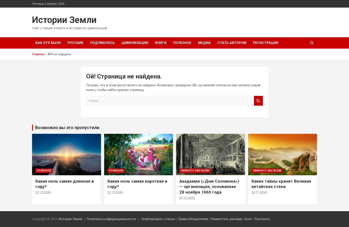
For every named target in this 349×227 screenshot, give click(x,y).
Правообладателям (193, 219)
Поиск (258, 101)
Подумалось (102, 43)
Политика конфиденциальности (111, 219)
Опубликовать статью (158, 219)
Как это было (48, 43)
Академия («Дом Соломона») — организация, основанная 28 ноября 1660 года (209, 187)
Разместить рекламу (226, 219)
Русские (75, 43)
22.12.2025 (43, 192)
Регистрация (265, 43)
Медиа (204, 43)
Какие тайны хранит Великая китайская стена (281, 184)
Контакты (262, 219)
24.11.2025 (259, 192)
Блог (248, 219)
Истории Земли (64, 20)
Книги (160, 43)
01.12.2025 (187, 198)
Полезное (182, 43)
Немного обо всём (195, 170)
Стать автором (231, 43)
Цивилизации (135, 43)
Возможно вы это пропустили (67, 127)
